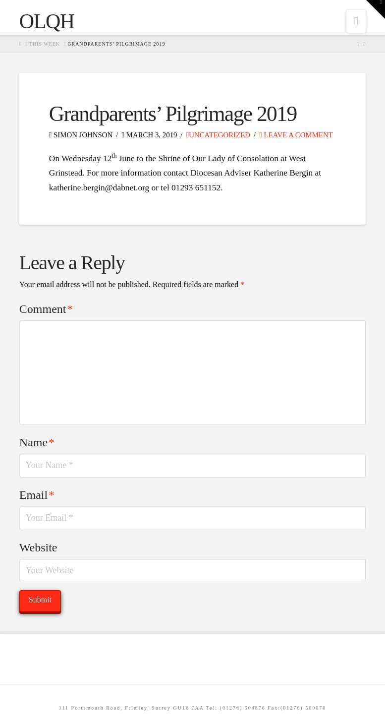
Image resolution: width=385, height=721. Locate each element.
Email (37, 494)
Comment (46, 308)
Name (37, 442)
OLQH (46, 21)
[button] (356, 21)
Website (38, 547)
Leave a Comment (295, 135)
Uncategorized (218, 135)
